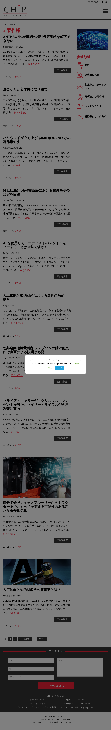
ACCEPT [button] (60, 368)
